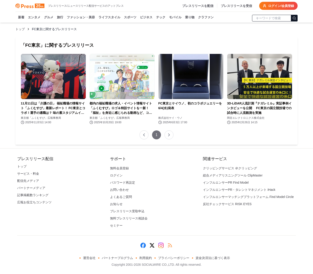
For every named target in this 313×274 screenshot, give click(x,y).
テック (160, 17)
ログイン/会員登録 (278, 6)
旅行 (60, 17)
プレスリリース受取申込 (127, 211)
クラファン (206, 17)
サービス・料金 (28, 173)
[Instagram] (161, 245)
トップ (20, 29)
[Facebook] (143, 245)
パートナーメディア (31, 188)
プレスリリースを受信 (236, 6)
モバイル (175, 17)
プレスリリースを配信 (197, 6)
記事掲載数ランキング (32, 195)
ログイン (116, 175)
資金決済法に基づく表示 (213, 258)
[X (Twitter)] (152, 245)
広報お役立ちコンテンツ (34, 202)
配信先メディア (28, 181)
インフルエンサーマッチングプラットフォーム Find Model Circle (248, 197)
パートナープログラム (117, 258)
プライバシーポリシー (173, 258)
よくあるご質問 (121, 197)
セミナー (116, 225)
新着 (21, 17)
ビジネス (146, 17)
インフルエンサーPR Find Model (226, 182)
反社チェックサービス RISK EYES (227, 204)
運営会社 (89, 258)
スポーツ (130, 17)
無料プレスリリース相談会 (129, 218)
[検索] (294, 18)
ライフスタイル (109, 17)
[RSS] (170, 245)
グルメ (48, 17)
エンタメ (34, 17)
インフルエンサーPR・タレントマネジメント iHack (239, 189)
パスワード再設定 (122, 182)
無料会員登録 (119, 168)
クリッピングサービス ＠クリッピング (230, 168)
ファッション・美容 (81, 17)
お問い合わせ (119, 189)
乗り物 (189, 17)
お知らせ (116, 204)
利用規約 (145, 258)
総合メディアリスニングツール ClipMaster (233, 175)
